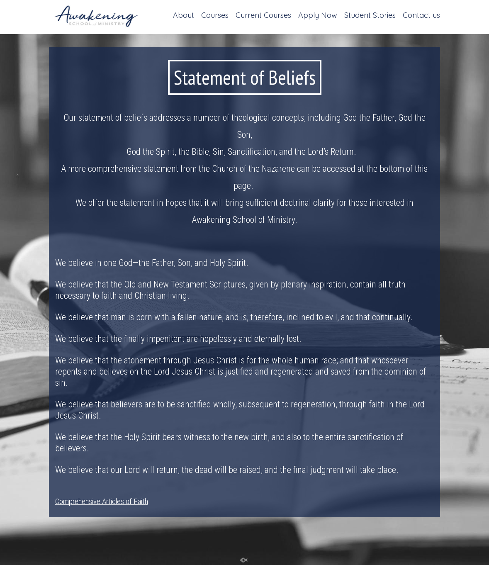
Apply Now (317, 16)
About (183, 16)
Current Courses (263, 16)
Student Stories (370, 16)
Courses (215, 16)
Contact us (421, 16)
